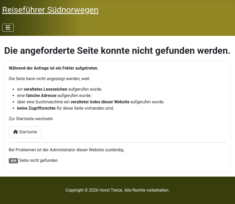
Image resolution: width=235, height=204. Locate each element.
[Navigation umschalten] (8, 28)
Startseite (25, 131)
